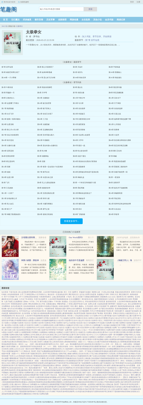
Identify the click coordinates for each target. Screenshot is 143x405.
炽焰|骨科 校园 (52, 373)
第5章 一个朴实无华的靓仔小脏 (84, 183)
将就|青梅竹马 (99, 370)
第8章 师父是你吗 (8, 161)
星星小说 (23, 323)
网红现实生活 (74, 294)
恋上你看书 (21, 318)
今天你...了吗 (34, 301)
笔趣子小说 (101, 325)
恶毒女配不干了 (64, 387)
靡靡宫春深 (99, 346)
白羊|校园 (95, 365)
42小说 (87, 323)
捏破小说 (131, 323)
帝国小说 (48, 318)
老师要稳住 (53, 349)
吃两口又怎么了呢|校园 (16, 391)
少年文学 (33, 330)
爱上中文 (25, 325)
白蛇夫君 (130, 358)
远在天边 (76, 358)
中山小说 (68, 323)
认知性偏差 (47, 363)
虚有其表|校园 (96, 377)
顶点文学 (23, 339)
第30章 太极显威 (43, 124)
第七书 (17, 373)
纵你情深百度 (111, 301)
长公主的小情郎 (9, 363)
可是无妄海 (13, 292)
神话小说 (97, 320)
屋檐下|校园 (119, 356)
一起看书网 (68, 330)
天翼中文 (113, 330)
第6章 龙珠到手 (114, 183)
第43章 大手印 (78, 140)
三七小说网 (42, 325)
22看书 (105, 316)
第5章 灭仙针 (78, 67)
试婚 (139, 380)
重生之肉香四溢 (65, 382)
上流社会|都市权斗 (117, 389)
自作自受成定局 (16, 306)
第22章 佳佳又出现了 (45, 114)
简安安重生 (108, 313)
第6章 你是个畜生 (79, 156)
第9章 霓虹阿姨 (78, 188)
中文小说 (126, 318)
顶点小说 (35, 318)
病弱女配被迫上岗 (23, 382)
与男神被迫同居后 (88, 346)
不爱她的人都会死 (8, 373)
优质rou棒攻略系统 (66, 342)
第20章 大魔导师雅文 (45, 204)
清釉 (57, 382)
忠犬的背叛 (26, 313)
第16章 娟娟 (6, 172)
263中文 (100, 316)
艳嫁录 (102, 354)
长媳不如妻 (7, 361)
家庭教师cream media (108, 297)
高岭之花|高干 (103, 375)
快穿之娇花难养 (46, 387)
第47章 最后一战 (79, 146)
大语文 (81, 328)
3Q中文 (120, 318)
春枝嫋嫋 (112, 380)
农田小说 (44, 328)
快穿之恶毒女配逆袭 (45, 365)
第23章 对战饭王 (79, 114)
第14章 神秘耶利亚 (115, 193)
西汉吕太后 (20, 316)
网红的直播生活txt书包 (36, 304)
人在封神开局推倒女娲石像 (53, 292)
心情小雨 (90, 380)
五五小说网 (86, 332)
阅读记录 (121, 20)
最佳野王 (55, 387)
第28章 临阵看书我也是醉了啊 (120, 119)
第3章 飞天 (5, 183)
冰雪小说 (63, 320)
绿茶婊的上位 (131, 361)
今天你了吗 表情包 (26, 299)
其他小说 (97, 20)
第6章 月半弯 (42, 93)
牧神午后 (10, 389)
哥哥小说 (75, 318)
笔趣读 (122, 339)
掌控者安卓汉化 (87, 299)
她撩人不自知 (129, 389)
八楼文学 (84, 339)
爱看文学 (107, 318)
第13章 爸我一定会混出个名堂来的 (50, 167)
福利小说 (68, 318)
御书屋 (30, 373)
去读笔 (20, 330)
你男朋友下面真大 (131, 339)
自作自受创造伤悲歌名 (58, 316)
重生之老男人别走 (55, 368)
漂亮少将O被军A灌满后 (108, 365)
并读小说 (77, 339)
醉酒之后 (76, 354)
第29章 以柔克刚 (8, 124)
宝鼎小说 (82, 323)
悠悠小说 (120, 330)
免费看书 (20, 320)
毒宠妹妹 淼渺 (60, 309)
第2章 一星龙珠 (114, 177)
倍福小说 (75, 323)
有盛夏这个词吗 (103, 294)
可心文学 (132, 318)
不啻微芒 (62, 384)
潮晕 (15, 358)
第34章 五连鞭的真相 (45, 130)
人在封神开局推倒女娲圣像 (127, 301)
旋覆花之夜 (9, 387)
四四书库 (16, 337)
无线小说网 (104, 328)
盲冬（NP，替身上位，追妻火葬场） (119, 344)
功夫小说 (129, 320)
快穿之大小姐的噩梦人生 (67, 349)
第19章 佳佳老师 (79, 108)
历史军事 (50, 20)
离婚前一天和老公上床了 (113, 370)
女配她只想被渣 (100, 358)
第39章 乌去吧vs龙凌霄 (81, 135)
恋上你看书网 (57, 325)
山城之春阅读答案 (58, 297)
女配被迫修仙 (51, 304)
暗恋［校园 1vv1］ (80, 342)
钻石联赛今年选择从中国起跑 (47, 306)
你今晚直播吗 (84, 311)
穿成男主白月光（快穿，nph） (58, 344)
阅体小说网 (48, 332)
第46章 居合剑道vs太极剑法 (47, 146)
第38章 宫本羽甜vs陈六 (45, 135)
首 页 (5, 20)
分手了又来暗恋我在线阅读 (28, 297)
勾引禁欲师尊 (132, 351)
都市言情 (39, 20)
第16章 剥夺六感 (43, 198)
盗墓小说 (104, 323)
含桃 (136, 380)
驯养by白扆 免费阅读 (74, 309)
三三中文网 (6, 318)
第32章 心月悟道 (115, 124)
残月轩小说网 (33, 325)
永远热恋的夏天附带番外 (106, 304)
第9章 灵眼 (41, 161)
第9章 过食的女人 (8, 98)
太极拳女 (19, 26)
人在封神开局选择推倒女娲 (58, 299)
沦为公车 (38, 358)
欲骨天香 (74, 382)
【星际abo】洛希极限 (29, 384)
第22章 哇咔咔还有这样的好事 (120, 204)
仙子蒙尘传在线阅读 (106, 309)
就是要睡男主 (87, 363)
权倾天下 (111, 391)
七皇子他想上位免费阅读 (13, 301)
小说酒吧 (111, 339)
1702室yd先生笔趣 (107, 292)
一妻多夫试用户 (30, 349)
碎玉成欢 (84, 344)
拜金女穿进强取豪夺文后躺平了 (79, 377)
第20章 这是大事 (8, 177)
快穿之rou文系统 (16, 356)
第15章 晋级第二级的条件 (118, 167)
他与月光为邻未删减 (14, 309)
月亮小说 (56, 339)
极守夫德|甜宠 (105, 363)
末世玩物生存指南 (82, 368)
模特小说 (40, 320)
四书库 (109, 320)
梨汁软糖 (40, 375)
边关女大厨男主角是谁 (87, 294)
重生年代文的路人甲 (98, 382)
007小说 (109, 332)
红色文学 (100, 318)
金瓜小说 (113, 318)
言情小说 (43, 323)
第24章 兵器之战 (115, 114)
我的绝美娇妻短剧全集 (126, 306)
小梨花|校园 (6, 382)
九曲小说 (5, 328)
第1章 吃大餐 (42, 151)
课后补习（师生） (119, 361)
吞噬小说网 (16, 339)
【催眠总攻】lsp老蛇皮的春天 (63, 380)
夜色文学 (50, 323)
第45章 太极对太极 (8, 146)
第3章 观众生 (78, 87)
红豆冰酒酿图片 (75, 299)
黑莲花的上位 (43, 391)
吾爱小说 (124, 316)
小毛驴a (69, 297)
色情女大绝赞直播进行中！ (112, 377)
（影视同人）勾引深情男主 (71, 365)
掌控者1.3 (70, 316)
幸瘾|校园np (113, 342)
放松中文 (66, 337)
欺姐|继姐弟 (48, 382)
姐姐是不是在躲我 (132, 311)
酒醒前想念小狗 (29, 394)
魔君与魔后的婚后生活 (66, 373)
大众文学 (36, 339)
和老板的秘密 (55, 370)
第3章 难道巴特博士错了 (11, 72)
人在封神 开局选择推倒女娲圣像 (37, 316)
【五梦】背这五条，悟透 (53, 375)
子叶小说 (8, 339)
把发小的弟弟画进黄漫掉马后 (67, 389)
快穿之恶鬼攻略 (18, 370)
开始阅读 (107, 36)
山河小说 (83, 320)
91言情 (94, 330)
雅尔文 (81, 318)
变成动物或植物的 (121, 309)
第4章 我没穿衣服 (115, 87)
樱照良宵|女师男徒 (42, 349)
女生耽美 (86, 20)
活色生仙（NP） (23, 368)
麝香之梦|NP (46, 358)
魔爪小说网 (39, 332)
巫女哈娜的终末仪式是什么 (33, 309)
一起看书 (75, 330)
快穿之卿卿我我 (57, 358)
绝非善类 (16, 387)
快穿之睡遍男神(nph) (119, 346)
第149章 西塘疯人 (115, 72)
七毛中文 (44, 335)
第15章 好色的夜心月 (9, 198)
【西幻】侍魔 (127, 377)
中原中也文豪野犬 (40, 299)
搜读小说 (26, 320)
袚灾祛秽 (114, 382)
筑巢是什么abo (121, 304)
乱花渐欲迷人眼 (55, 354)
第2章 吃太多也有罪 (80, 151)
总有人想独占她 (107, 384)
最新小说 (72, 337)
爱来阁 (27, 332)
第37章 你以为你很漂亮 (10, 135)
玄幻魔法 (15, 20)
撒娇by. (81, 306)
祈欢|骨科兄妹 (8, 377)
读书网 (127, 328)
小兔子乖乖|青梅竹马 (118, 363)
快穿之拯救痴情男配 (51, 384)
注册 (138, 2)
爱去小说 (11, 325)
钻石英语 (5, 292)
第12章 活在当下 (115, 98)
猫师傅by (130, 297)
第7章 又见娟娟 (7, 188)
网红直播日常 (124, 294)
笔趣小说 (16, 323)
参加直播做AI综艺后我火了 (58, 377)
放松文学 (59, 337)
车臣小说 (78, 325)
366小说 (4, 26)
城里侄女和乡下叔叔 (103, 368)
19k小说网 (40, 384)
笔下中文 (137, 325)
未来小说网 (107, 335)
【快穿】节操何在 (120, 384)
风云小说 (65, 325)
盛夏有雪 (113, 306)
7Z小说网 (21, 332)
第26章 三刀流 (42, 119)
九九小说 (135, 335)
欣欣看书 (30, 337)
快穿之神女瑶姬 (32, 389)
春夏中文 (41, 318)
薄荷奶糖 (56, 361)
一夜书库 (115, 335)
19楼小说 (118, 323)
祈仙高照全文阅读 (82, 316)
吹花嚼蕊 (110, 349)
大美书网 (115, 332)
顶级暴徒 (72, 361)
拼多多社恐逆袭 (34, 387)
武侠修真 (27, 20)
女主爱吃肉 (57, 365)
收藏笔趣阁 (24, 2)
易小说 (56, 323)
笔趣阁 (45, 320)
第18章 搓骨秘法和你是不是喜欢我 (85, 172)
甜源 (32, 382)
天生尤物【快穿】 (36, 342)
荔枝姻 (117, 391)
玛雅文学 (13, 320)
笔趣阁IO (132, 330)
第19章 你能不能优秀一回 (118, 172)
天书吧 (32, 332)
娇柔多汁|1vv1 (101, 344)
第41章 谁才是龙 (8, 140)
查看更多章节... (71, 221)
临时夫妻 (25, 356)
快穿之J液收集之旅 (87, 358)
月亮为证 (92, 368)
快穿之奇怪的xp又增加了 (132, 370)
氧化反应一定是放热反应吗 (58, 294)
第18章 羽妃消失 (115, 198)
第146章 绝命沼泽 (79, 78)
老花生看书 (102, 332)
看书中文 (138, 316)
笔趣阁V (133, 328)
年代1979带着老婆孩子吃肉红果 (102, 311)
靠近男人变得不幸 (42, 354)
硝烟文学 (115, 325)
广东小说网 (120, 328)
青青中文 (91, 339)
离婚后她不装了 (76, 363)
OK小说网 (49, 339)
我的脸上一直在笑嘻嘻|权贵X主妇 (39, 380)
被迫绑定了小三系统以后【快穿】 (24, 351)
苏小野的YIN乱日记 (67, 370)
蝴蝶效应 (62, 356)
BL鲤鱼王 (51, 335)
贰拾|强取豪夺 (31, 375)
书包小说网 (132, 373)
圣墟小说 (37, 337)
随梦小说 (138, 323)
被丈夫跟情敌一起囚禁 (84, 384)
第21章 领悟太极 (79, 204)
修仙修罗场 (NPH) (123, 365)
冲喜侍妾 (91, 389)
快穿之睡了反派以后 (92, 356)
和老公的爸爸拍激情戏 (70, 375)
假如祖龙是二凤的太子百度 (57, 311)
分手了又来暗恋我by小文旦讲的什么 (33, 294)
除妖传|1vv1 (115, 368)
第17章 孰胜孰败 (8, 108)
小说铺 (10, 337)
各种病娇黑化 (39, 382)
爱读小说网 (24, 373)
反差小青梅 (33, 356)
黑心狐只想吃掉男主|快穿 (127, 382)
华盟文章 (30, 339)
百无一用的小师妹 (80, 380)
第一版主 (5, 325)
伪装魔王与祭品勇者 (107, 356)
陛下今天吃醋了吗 (10, 297)
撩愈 (54, 382)
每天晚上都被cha (67, 354)
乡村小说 (133, 337)
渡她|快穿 (117, 373)
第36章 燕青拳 (114, 130)
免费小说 (111, 323)
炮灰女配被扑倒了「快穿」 (39, 368)
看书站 (96, 339)
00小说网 (118, 316)
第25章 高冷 (77, 209)
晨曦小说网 (9, 335)
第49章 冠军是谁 (8, 151)
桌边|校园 (130, 380)
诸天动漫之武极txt (46, 301)
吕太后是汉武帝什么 (76, 301)
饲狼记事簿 (28, 370)
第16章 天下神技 (115, 103)
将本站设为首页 (9, 2)
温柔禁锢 (53, 351)
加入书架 (86, 36)
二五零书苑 (130, 325)
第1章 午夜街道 (7, 87)
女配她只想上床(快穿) (51, 342)
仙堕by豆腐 (92, 304)
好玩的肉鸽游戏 (13, 294)
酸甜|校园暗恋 (107, 361)
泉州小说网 (51, 337)
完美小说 (18, 325)
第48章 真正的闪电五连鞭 (118, 146)
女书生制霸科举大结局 (123, 299)
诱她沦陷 (81, 382)
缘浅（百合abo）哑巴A (126, 375)
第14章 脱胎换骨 (79, 167)
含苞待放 (119, 380)
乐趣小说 (108, 325)
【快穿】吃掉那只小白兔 (93, 361)
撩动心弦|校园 (80, 370)
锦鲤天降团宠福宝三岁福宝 (104, 299)
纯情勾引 (60, 351)
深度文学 (18, 328)
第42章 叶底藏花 (43, 140)
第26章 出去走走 (115, 209)
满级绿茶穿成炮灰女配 (103, 351)
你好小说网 (88, 337)
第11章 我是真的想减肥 (117, 161)
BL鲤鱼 (16, 335)
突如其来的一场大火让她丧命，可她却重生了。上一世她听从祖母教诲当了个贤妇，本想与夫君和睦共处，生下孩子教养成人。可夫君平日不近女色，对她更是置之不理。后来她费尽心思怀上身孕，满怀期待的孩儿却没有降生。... (33, 250)
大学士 (90, 335)
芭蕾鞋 (124, 380)
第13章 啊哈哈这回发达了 (82, 193)
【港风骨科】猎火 (38, 370)
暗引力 (107, 354)
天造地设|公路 (120, 387)
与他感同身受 (49, 309)
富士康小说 (6, 330)
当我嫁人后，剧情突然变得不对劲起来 (24, 346)
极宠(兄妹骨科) (86, 365)
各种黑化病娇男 (68, 391)
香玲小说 (11, 328)
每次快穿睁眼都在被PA (84, 349)
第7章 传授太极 (78, 93)
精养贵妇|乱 (12, 344)
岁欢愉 (127, 387)
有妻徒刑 (89, 391)
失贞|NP (125, 349)
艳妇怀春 (78, 346)
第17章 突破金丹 (79, 198)
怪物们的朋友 (131, 391)
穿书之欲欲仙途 (11, 368)
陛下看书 (70, 332)
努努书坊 (31, 328)
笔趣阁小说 (80, 337)
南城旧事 (13, 382)
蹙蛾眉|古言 (117, 349)
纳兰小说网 (97, 337)
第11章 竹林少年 (79, 98)
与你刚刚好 (24, 387)
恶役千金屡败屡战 (43, 351)
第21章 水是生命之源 (45, 177)
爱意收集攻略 (135, 342)
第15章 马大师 (78, 103)
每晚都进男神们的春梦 (35, 363)
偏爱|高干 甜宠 (84, 375)
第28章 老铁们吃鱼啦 (45, 214)
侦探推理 (62, 20)
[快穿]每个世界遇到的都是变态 (103, 387)
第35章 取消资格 (79, 130)
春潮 (100, 380)
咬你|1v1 (27, 342)
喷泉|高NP (92, 344)
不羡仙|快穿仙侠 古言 (102, 389)
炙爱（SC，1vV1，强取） (48, 346)
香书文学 (46, 330)
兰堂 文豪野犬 (73, 292)
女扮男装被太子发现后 (18, 380)
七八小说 (28, 318)
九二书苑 (103, 320)
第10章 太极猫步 (43, 98)
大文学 (76, 328)
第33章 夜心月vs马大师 (10, 130)
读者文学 (55, 318)
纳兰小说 (63, 332)
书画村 (61, 330)
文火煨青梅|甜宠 (124, 342)
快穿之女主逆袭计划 (19, 361)
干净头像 (57, 301)
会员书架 (109, 20)
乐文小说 (25, 328)
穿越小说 (111, 316)
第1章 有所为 (78, 72)
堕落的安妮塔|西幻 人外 (22, 377)
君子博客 (122, 325)
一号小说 (62, 318)
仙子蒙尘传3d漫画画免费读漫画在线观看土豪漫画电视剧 (52, 313)
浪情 (67, 356)
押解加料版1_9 (62, 304)
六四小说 (115, 320)
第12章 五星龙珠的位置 (45, 193)
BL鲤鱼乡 (94, 332)
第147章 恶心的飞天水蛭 (46, 78)
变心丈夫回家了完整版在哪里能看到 (86, 297)
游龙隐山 (65, 301)
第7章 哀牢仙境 (92, 40)
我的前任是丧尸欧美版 (94, 313)
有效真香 (43, 344)
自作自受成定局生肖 (38, 311)
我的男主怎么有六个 (77, 387)
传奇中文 (71, 339)
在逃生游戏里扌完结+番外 (68, 306)
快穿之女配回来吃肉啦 (39, 377)
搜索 (90, 9)
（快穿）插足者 (34, 344)
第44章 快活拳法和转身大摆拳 (120, 140)
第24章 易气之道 (43, 209)
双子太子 (105, 380)
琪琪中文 (87, 328)
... (120, 265)
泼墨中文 (70, 320)
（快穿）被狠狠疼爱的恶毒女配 (102, 373)
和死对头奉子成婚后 (28, 354)
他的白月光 (64, 361)
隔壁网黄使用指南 (20, 389)
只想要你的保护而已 (100, 391)
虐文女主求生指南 (134, 349)
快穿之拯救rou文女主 (13, 349)
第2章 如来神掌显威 (44, 72)
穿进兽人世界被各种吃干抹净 (121, 354)
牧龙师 (117, 339)
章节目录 (97, 36)
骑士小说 (10, 323)
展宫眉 (108, 382)
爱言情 (99, 330)
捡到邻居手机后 (64, 363)
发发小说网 (56, 332)
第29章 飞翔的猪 (79, 214)
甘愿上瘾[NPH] (15, 384)
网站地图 (45, 394)
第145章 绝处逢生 (115, 78)
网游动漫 (74, 20)
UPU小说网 (93, 325)
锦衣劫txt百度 (73, 311)
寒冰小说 (93, 318)
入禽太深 (134, 346)
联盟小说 (33, 320)
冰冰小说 (90, 320)
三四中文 (13, 318)
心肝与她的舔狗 (21, 363)
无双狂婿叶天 (119, 311)
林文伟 (131, 309)
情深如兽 (5, 344)
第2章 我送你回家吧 (44, 87)
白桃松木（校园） (33, 361)
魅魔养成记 (77, 344)
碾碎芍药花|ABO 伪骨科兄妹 (130, 368)
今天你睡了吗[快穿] (55, 391)
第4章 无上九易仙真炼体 (46, 183)
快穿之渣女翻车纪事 (51, 356)
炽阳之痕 (88, 387)
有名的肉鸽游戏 (29, 306)
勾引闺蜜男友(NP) (69, 368)
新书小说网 (63, 339)
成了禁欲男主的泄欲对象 (26, 358)
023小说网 (93, 316)
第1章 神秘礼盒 (78, 177)
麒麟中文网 (123, 335)
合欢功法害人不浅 (87, 354)
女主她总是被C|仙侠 (19, 375)
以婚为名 (72, 356)
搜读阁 (42, 339)
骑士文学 (30, 335)
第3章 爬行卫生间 (115, 151)
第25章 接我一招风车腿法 (11, 119)
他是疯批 (40, 356)
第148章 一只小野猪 (9, 78)
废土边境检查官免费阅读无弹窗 (30, 292)
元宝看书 (71, 335)
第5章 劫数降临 (43, 156)
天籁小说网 (23, 335)
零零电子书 (54, 330)
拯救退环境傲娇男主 (15, 394)
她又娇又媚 (90, 370)
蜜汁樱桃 (10, 358)
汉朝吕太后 (114, 294)
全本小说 (77, 320)
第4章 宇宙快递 (114, 67)
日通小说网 (95, 328)
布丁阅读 (126, 337)
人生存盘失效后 (80, 391)
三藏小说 (131, 316)
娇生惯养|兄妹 (7, 370)
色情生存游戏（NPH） (66, 346)
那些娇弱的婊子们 (31, 391)
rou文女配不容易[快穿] (100, 342)
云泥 (22, 349)
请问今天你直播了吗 (101, 306)
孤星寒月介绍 (121, 297)
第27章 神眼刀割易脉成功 (11, 214)
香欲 (71, 344)
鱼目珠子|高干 (14, 365)
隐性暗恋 (22, 365)
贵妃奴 (96, 380)
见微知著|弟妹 (129, 356)
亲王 (65, 292)
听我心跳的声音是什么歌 (78, 304)
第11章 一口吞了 (8, 193)
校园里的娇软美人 (100, 349)
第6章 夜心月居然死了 (45, 67)
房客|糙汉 (20, 342)
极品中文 (72, 325)
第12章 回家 (6, 167)
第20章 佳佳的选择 (115, 108)
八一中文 (88, 330)
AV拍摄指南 (80, 356)
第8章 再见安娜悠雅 (116, 93)
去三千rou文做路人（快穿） (74, 351)
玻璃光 (47, 370)
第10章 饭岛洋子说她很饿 (118, 188)
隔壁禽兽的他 (71, 384)
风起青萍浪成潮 (79, 313)
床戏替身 (124, 373)
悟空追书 (6, 320)
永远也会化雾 (131, 363)
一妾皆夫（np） (23, 344)
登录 (132, 2)
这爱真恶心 (96, 363)
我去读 (126, 330)
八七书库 (85, 325)
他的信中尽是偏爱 (76, 260)
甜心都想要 (97, 384)
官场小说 (38, 394)
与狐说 (89, 342)
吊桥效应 (123, 391)
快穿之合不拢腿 (31, 365)
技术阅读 (26, 330)
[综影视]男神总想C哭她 (47, 389)
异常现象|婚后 (68, 358)
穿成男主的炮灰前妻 (119, 351)
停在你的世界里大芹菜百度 (95, 301)
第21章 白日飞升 (8, 114)
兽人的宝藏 (94, 375)
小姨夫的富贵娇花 (46, 361)
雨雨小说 (62, 323)
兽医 (129, 346)
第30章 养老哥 (114, 214)
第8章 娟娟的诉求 (43, 188)
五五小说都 (78, 332)
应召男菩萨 (79, 361)
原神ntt (25, 301)
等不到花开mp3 (24, 311)
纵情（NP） (107, 346)
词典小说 (36, 323)
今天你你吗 (89, 306)
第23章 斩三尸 (7, 209)
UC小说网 (23, 337)
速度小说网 (112, 328)
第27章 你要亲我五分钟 (81, 119)
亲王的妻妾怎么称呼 (90, 309)
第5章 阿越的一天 (8, 93)
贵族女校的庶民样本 (122, 292)
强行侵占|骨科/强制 (120, 358)
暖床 (45, 373)
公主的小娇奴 (38, 373)
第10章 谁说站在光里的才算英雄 (85, 161)
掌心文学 (58, 335)
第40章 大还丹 (114, 135)
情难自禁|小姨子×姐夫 (82, 373)
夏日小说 (71, 328)
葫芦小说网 (14, 332)
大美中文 (78, 335)
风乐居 (49, 325)
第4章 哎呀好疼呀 (8, 156)
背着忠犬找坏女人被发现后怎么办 (125, 313)
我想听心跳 (96, 292)
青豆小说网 (106, 330)
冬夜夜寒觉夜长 (45, 297)
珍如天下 (55, 363)
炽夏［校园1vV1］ (14, 354)
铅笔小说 (85, 335)
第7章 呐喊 (113, 156)
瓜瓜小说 (87, 318)
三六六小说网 (98, 335)
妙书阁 (129, 335)
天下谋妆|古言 (89, 351)
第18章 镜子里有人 (44, 108)
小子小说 (119, 337)
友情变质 (87, 382)
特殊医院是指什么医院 (19, 304)
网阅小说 (124, 323)
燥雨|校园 (109, 358)
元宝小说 (30, 323)
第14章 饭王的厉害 (44, 103)
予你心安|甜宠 (7, 351)
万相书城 (65, 335)
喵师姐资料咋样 (15, 313)
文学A (138, 328)
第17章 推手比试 (43, 172)
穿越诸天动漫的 (85, 292)
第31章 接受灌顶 (79, 124)
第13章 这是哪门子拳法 (10, 103)
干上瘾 (9, 375)
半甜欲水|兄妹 (83, 389)
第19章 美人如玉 (8, 204)
